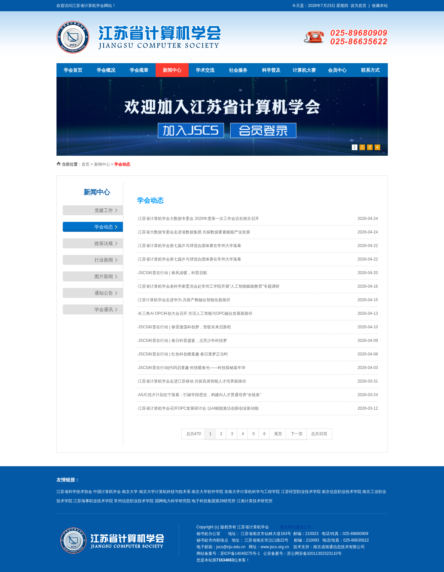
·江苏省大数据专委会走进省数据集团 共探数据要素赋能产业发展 (193, 232)
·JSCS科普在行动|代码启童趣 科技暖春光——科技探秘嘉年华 (191, 367)
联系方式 (370, 70)
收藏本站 (380, 5)
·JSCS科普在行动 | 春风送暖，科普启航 (172, 272)
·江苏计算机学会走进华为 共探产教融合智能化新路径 (184, 300)
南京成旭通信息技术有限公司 (339, 547)
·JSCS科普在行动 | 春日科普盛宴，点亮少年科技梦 (182, 340)
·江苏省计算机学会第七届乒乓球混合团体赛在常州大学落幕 (189, 245)
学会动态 (103, 226)
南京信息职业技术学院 (341, 491)
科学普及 (271, 70)
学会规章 (139, 70)
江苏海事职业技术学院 (93, 501)
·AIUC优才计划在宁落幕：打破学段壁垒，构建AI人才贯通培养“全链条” (199, 394)
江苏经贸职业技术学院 (301, 491)
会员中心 (337, 70)
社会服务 (238, 70)
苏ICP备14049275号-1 (240, 553)
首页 (86, 164)
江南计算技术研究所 (255, 501)
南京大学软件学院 (207, 491)
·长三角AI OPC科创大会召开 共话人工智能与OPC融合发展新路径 (194, 313)
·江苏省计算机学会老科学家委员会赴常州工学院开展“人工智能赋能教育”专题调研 (208, 286)
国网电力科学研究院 (173, 501)
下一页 (297, 433)
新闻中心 (172, 70)
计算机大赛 (304, 70)
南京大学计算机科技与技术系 (165, 491)
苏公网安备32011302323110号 (314, 553)
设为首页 (358, 5)
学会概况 (106, 70)
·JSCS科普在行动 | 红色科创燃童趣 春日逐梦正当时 (182, 354)
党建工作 (103, 210)
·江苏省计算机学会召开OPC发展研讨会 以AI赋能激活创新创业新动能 (198, 408)
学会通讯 (103, 309)
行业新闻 (103, 260)
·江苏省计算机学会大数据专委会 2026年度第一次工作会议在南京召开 (198, 218)
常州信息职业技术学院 (134, 501)
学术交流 (205, 70)
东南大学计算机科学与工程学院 (252, 491)
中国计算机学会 (107, 491)
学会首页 (73, 70)
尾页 (278, 433)
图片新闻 (103, 276)
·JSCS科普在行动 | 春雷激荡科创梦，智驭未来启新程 (184, 327)
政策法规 (103, 243)
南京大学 (130, 491)
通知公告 (103, 293)
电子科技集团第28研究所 (214, 501)
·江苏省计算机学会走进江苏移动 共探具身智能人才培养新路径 (191, 381)
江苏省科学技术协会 (74, 491)
